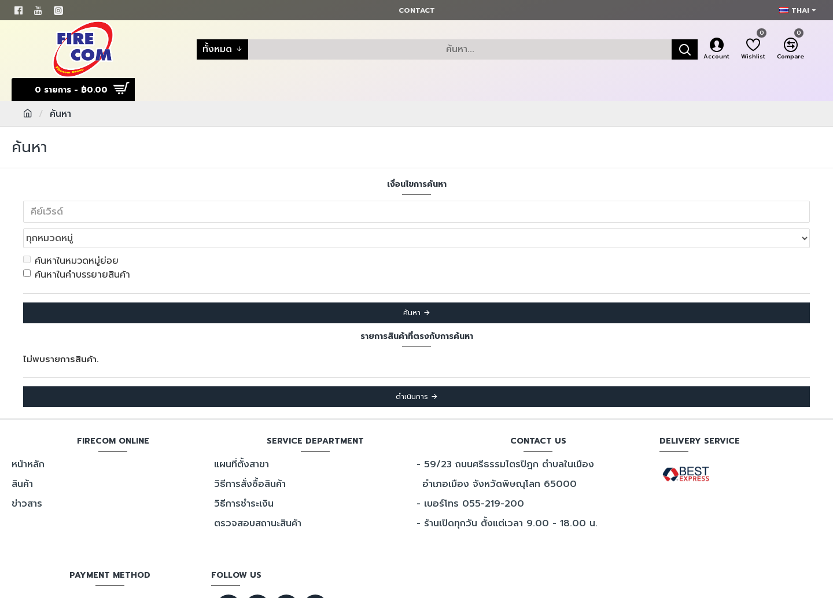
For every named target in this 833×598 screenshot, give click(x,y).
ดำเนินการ (412, 371)
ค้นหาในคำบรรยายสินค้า (76, 249)
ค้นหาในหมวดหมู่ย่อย (71, 235)
